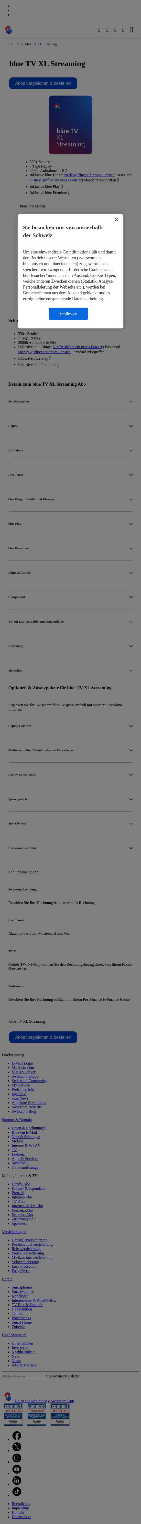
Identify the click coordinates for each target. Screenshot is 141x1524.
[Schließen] (116, 219)
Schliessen (68, 313)
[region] (70, 271)
